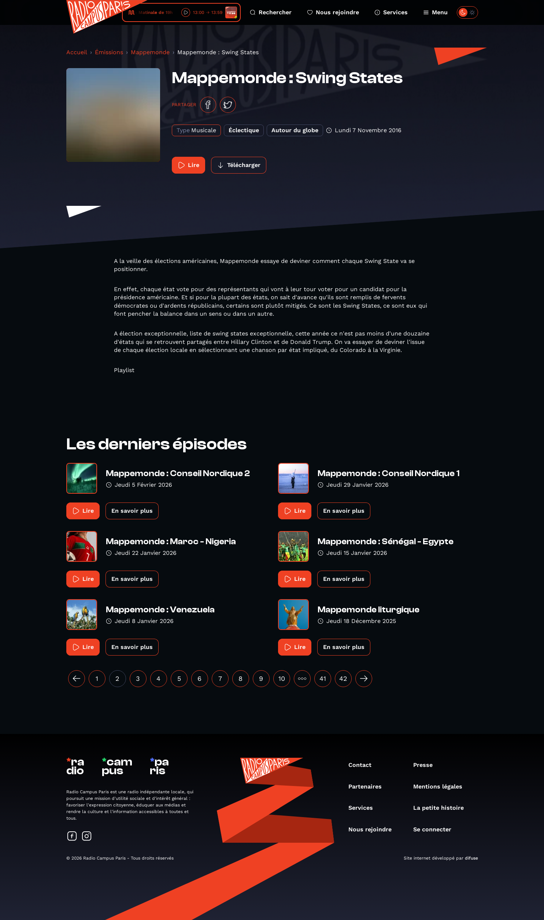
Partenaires (368, 786)
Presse (426, 764)
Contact (363, 764)
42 (343, 678)
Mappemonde (150, 52)
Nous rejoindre (333, 12)
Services (391, 12)
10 (281, 678)
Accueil (76, 52)
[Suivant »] (364, 679)
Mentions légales (441, 786)
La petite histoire (442, 807)
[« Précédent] (77, 679)
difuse (471, 858)
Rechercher (271, 12)
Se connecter (436, 829)
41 (322, 678)
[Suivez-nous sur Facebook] (72, 836)
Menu (435, 12)
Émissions (109, 52)
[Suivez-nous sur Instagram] (87, 836)
